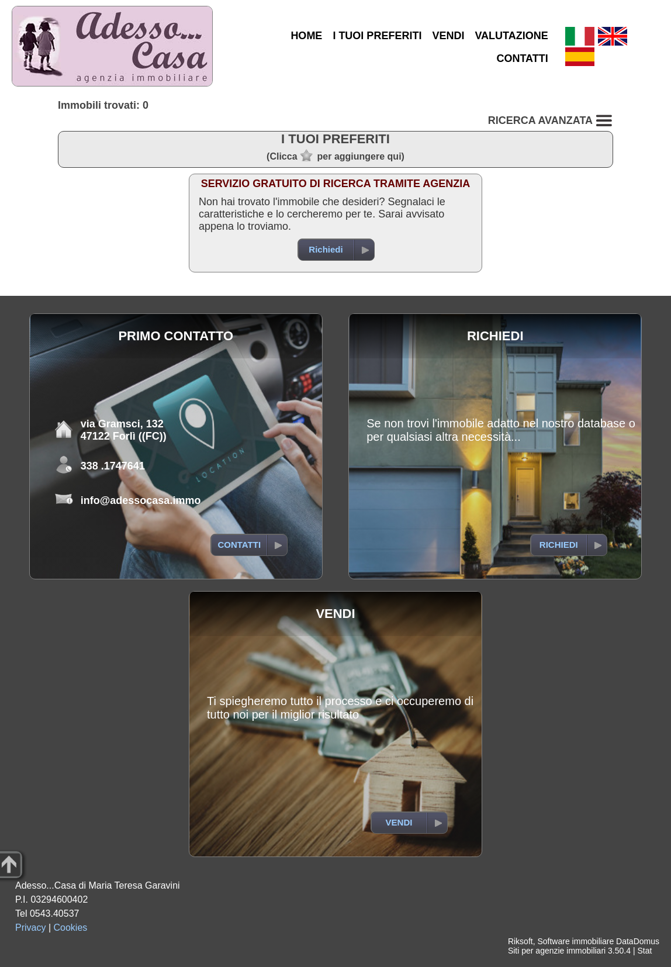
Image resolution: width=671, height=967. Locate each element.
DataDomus (637, 941)
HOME (306, 36)
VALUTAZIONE (511, 36)
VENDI (448, 36)
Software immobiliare (575, 941)
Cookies (71, 928)
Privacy (30, 928)
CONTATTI (522, 58)
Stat (644, 950)
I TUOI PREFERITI (377, 36)
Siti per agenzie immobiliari (557, 950)
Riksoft (520, 941)
